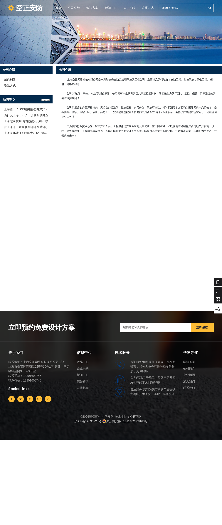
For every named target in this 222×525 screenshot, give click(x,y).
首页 (58, 7)
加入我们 (189, 381)
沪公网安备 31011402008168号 (125, 421)
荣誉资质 (83, 381)
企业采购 (83, 368)
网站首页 (189, 362)
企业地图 (189, 375)
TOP (217, 309)
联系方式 (148, 7)
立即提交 (202, 327)
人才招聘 (129, 7)
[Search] (186, 8)
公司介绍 (74, 7)
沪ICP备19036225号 (87, 421)
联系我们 (189, 387)
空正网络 (136, 416)
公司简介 (189, 368)
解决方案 (92, 7)
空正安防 (25, 8)
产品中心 (83, 362)
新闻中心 (111, 7)
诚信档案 (10, 79)
